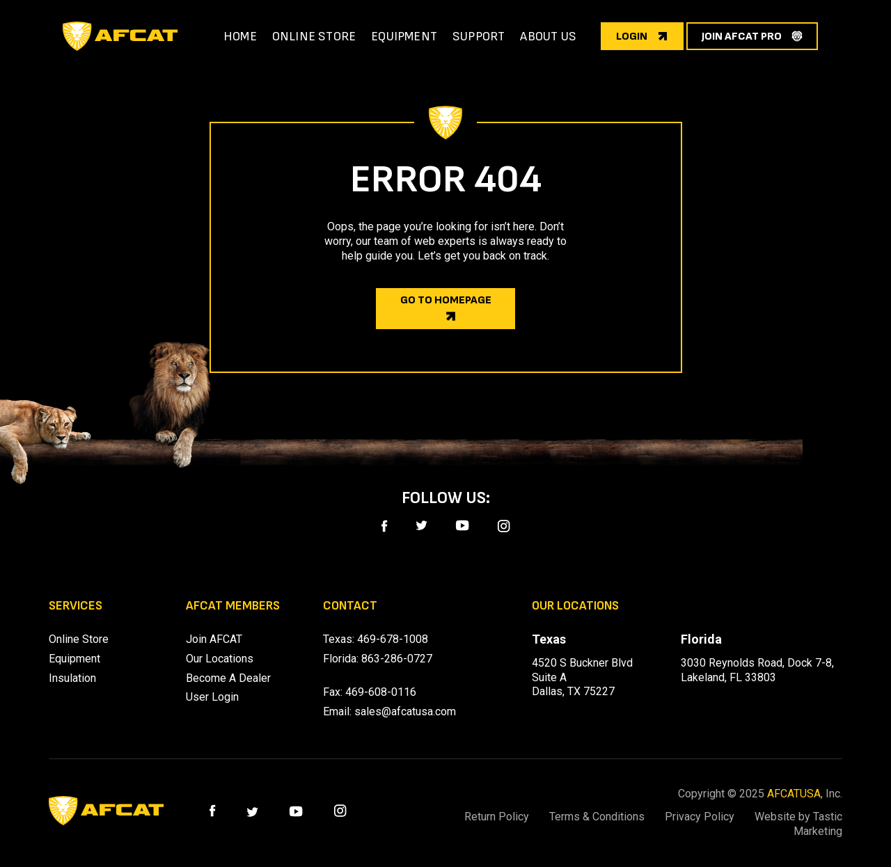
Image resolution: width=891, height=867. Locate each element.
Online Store (79, 639)
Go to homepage (445, 300)
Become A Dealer (228, 678)
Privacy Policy (699, 816)
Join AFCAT (214, 639)
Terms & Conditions (597, 816)
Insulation (72, 678)
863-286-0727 (396, 658)
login (631, 36)
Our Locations (219, 658)
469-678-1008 (392, 639)
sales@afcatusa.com (405, 711)
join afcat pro (742, 36)
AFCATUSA (794, 793)
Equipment (74, 658)
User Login (212, 696)
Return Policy (496, 816)
